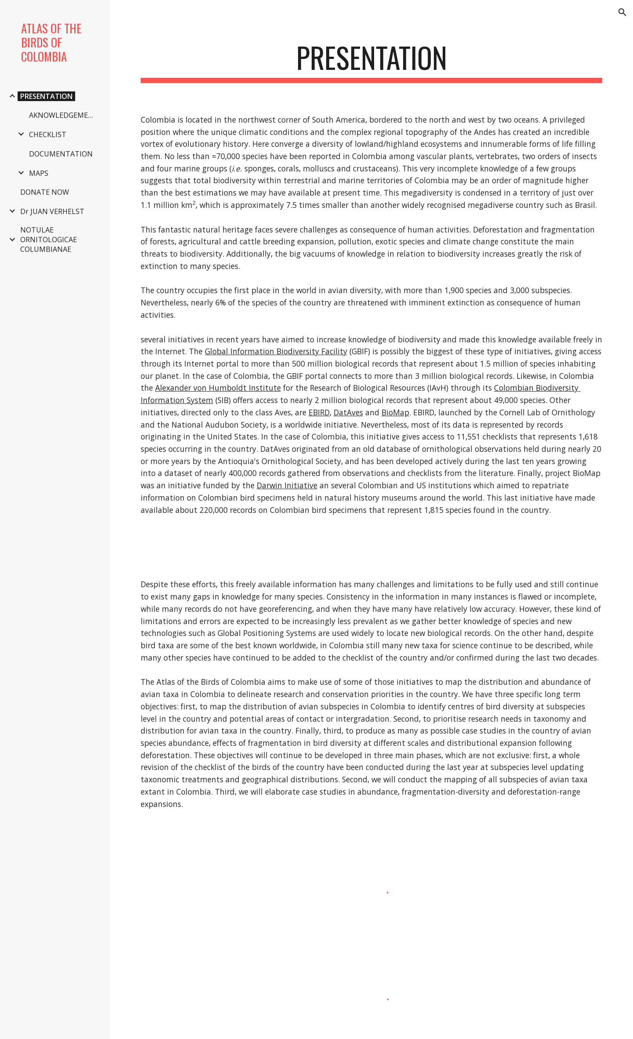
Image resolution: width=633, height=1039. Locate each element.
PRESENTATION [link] (46, 96)
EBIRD (319, 412)
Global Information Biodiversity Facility (276, 351)
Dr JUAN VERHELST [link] (52, 211)
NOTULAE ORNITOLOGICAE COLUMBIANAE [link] (48, 239)
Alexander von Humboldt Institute (218, 387)
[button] (622, 12)
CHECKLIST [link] (47, 134)
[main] (371, 62)
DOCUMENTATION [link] (61, 154)
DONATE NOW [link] (44, 192)
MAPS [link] (38, 173)
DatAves (348, 412)
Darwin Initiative (287, 485)
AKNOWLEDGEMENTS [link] (65, 115)
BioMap (395, 412)
